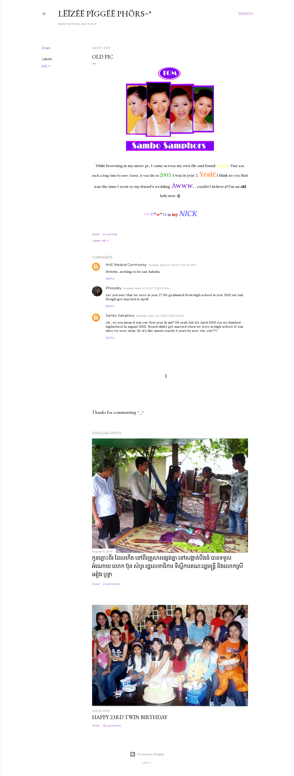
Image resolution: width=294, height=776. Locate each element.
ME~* (46, 66)
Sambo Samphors (120, 316)
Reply (110, 278)
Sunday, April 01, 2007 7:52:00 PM (146, 288)
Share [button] (46, 48)
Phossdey (113, 288)
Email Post (110, 234)
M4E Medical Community (126, 265)
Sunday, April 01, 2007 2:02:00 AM (171, 265)
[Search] (245, 13)
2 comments (111, 584)
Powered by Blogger (147, 754)
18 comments (112, 725)
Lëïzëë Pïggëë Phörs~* (104, 13)
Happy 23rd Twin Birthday (129, 717)
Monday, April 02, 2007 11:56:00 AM (160, 315)
